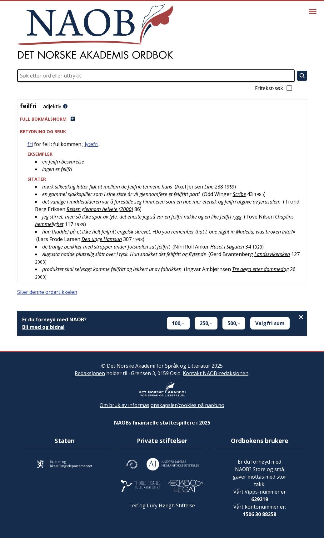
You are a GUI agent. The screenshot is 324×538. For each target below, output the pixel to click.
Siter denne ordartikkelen (47, 292)
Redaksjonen (90, 373)
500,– (233, 323)
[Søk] (302, 76)
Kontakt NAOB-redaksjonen (215, 373)
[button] (162, 119)
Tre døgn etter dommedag (260, 269)
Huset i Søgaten (227, 246)
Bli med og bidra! (43, 327)
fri (30, 144)
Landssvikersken (272, 254)
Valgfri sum (270, 323)
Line (208, 186)
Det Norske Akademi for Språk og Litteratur (158, 365)
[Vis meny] (313, 11)
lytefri (91, 144)
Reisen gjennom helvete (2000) (100, 209)
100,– (178, 323)
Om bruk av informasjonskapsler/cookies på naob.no (162, 405)
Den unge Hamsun (102, 239)
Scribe (239, 194)
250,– (206, 323)
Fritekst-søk (274, 88)
